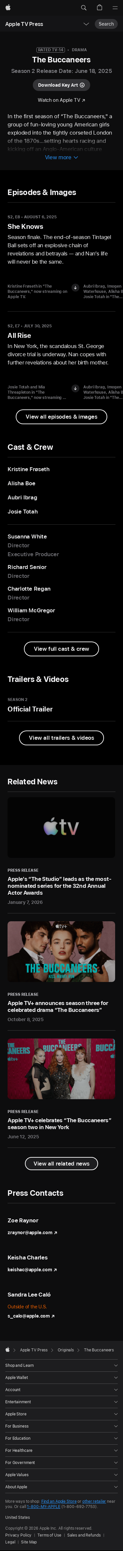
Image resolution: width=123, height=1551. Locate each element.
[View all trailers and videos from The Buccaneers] (61, 738)
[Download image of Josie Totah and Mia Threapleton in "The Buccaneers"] (75, 388)
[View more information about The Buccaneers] (61, 157)
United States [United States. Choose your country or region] (17, 1517)
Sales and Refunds (84, 1535)
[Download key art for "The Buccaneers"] (61, 85)
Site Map (29, 1542)
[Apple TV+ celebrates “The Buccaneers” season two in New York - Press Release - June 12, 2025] (61, 1089)
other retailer (94, 1501)
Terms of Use (49, 1535)
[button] (84, 8)
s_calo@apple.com (31, 1316)
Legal (10, 1542)
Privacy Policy (18, 1535)
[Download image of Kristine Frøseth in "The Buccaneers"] (75, 288)
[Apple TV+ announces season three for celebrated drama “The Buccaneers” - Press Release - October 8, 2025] (61, 972)
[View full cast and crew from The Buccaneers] (61, 649)
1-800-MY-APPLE (43, 1506)
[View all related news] (61, 1163)
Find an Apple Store (59, 1501)
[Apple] (8, 8)
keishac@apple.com (32, 1269)
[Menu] (115, 8)
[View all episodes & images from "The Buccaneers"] (61, 416)
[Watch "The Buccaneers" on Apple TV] (61, 100)
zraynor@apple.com (32, 1232)
